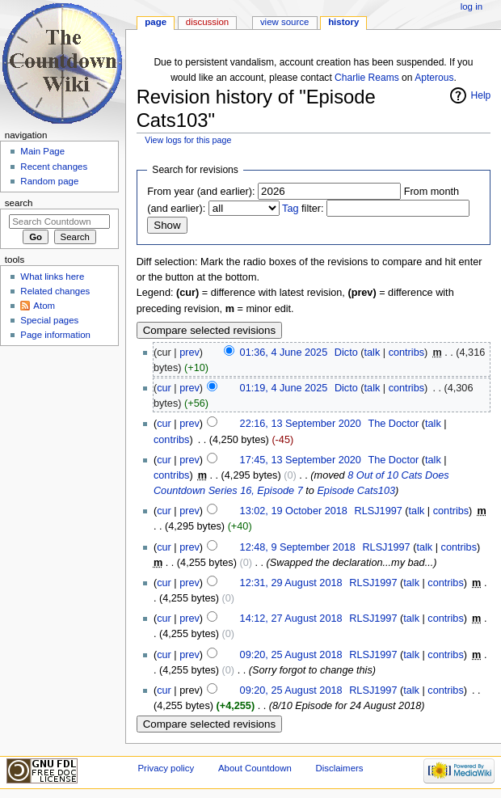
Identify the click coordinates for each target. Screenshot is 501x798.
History (343, 22)
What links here (52, 276)
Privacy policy (165, 768)
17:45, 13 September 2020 (300, 460)
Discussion (207, 22)
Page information (55, 335)
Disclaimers (339, 768)
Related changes (55, 291)
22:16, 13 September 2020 (300, 423)
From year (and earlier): (201, 191)
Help (481, 95)
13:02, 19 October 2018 (293, 511)
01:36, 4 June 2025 (284, 352)
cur (164, 388)
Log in (471, 6)
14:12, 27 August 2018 (291, 618)
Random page (49, 181)
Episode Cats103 (356, 490)
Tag (290, 208)
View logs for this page (188, 140)
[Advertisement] (59, 472)
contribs (406, 352)
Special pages (49, 320)
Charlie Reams (367, 77)
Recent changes (53, 166)
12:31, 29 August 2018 (291, 583)
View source (284, 22)
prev (189, 352)
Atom (44, 305)
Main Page (42, 151)
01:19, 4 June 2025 (284, 388)
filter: (303, 208)
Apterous (434, 77)
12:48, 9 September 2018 (298, 547)
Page (155, 22)
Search (19, 203)
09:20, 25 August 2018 (291, 655)
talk (372, 352)
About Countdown (255, 768)
